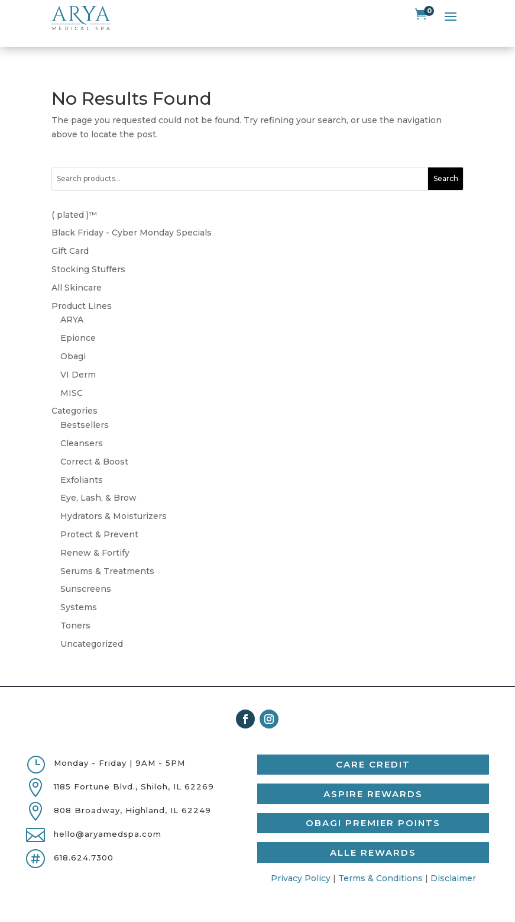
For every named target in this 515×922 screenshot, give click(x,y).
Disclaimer (453, 862)
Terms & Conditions (380, 862)
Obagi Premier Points (373, 807)
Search (445, 163)
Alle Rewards (373, 836)
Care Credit (373, 749)
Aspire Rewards (373, 778)
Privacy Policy (301, 862)
